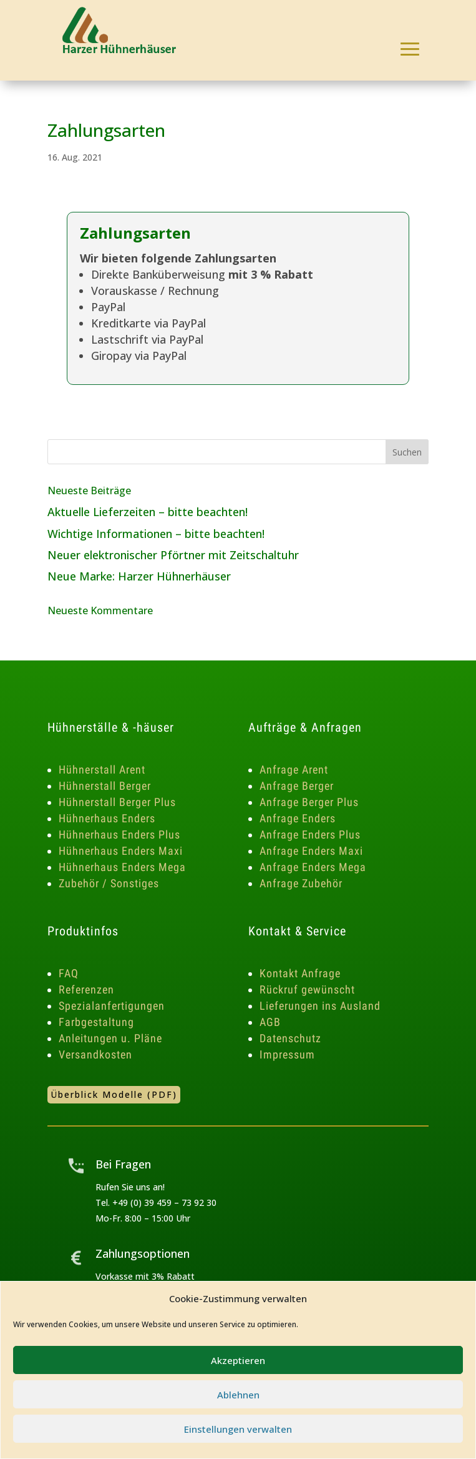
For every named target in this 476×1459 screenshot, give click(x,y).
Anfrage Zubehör (301, 883)
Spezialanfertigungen (112, 1005)
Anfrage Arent (294, 769)
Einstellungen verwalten (238, 1429)
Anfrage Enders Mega (313, 867)
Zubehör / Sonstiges (109, 883)
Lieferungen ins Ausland (320, 1005)
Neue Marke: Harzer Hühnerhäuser (139, 576)
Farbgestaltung (96, 1021)
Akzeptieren (238, 1360)
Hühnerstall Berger (105, 785)
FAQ (69, 973)
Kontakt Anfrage (300, 973)
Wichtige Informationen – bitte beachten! (156, 533)
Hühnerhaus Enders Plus (119, 834)
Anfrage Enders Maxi (311, 850)
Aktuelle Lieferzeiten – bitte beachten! (147, 511)
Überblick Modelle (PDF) (114, 1094)
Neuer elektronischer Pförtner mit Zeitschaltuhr (173, 554)
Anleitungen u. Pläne (110, 1038)
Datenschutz (290, 1038)
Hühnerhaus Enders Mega (122, 867)
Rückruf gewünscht (307, 989)
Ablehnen (238, 1394)
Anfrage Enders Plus (310, 834)
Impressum (287, 1054)
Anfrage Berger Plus (309, 802)
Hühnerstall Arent (102, 769)
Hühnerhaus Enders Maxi (121, 850)
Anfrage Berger (297, 785)
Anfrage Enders (298, 818)
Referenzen (86, 989)
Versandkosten (95, 1054)
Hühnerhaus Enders (107, 818)
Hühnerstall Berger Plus (117, 802)
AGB (270, 1021)
